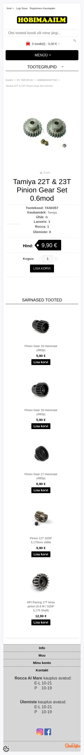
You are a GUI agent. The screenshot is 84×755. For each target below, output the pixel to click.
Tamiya (52, 212)
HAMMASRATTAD (47, 80)
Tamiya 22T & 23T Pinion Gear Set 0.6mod (29, 86)
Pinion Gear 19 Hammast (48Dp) (41, 412)
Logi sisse (22, 8)
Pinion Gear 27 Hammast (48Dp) (41, 476)
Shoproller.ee (73, 746)
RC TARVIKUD (25, 80)
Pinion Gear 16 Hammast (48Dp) (41, 348)
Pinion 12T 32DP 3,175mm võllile (41, 540)
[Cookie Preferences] (6, 749)
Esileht (9, 80)
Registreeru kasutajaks (42, 8)
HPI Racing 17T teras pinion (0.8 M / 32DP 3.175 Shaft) (41, 606)
